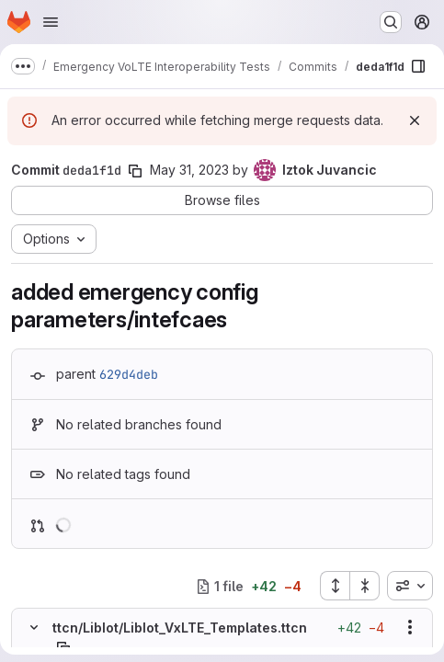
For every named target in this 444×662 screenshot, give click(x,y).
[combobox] (410, 585)
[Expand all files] (334, 585)
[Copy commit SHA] (135, 171)
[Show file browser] (418, 66)
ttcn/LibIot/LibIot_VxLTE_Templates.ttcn (179, 627)
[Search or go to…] (391, 22)
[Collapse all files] (365, 585)
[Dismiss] (415, 120)
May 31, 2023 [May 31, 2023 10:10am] (189, 169)
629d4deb (128, 374)
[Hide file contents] (34, 627)
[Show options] (410, 627)
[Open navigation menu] (50, 22)
